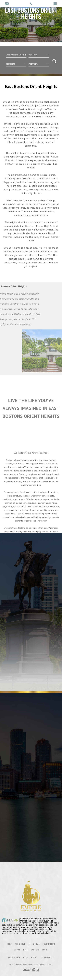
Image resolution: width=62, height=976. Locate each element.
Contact (35, 950)
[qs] (39, 55)
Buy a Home (20, 944)
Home (9, 944)
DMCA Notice (14, 957)
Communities (49, 944)
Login (45, 950)
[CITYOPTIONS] (16, 55)
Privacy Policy (30, 957)
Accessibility (47, 957)
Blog (25, 950)
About (17, 950)
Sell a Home (34, 944)
